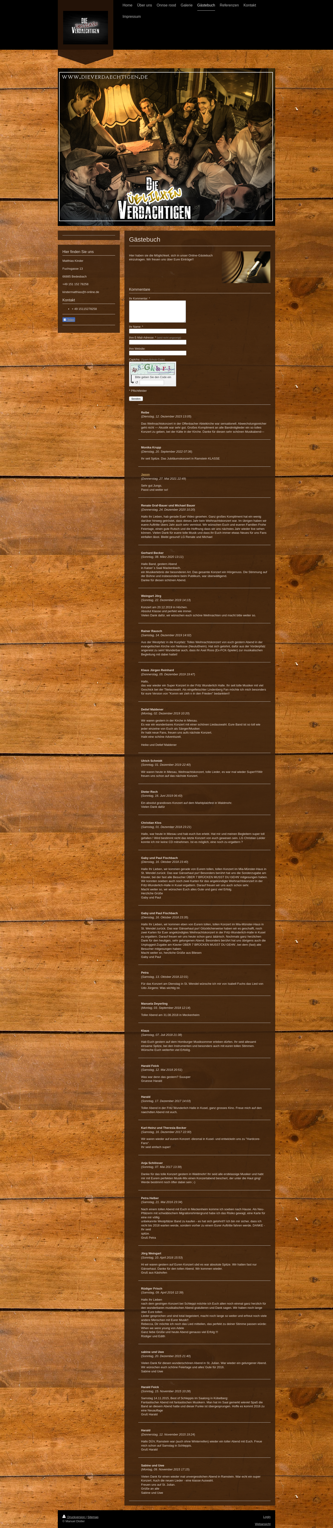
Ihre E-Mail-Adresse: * (155, 337)
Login (267, 1517)
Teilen (68, 319)
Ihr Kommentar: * (139, 298)
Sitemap (93, 1517)
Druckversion (74, 1517)
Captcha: (147, 359)
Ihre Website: (137, 348)
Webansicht (263, 1524)
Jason (145, 474)
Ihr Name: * (136, 326)
